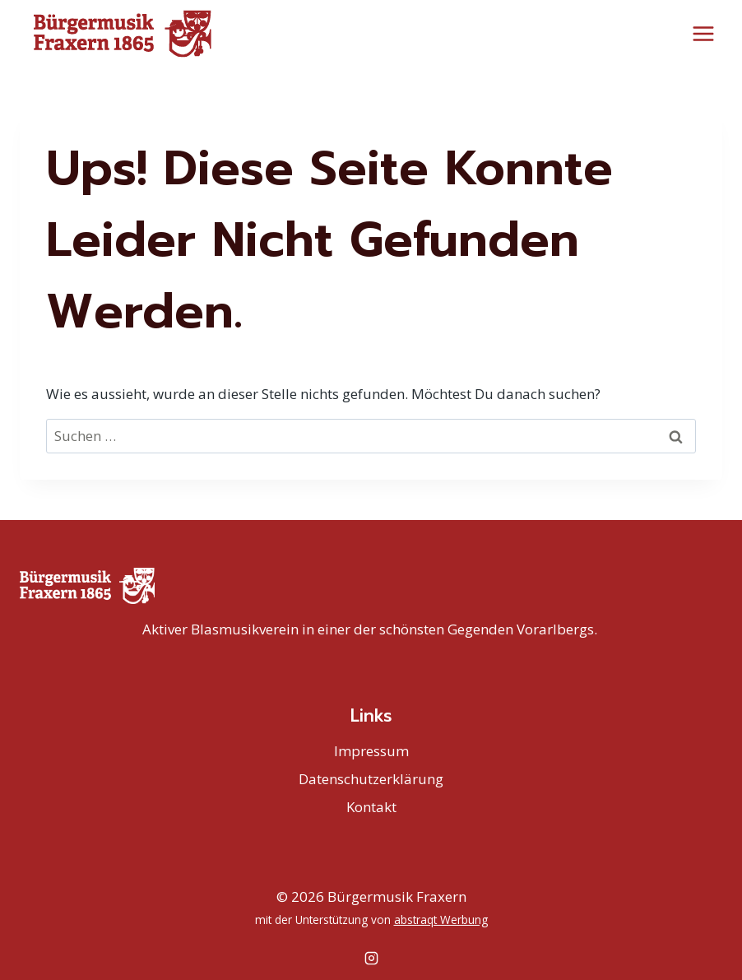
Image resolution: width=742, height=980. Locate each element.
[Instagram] (371, 958)
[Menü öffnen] (703, 33)
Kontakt (371, 806)
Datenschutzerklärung (371, 778)
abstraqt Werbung (441, 919)
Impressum (371, 750)
